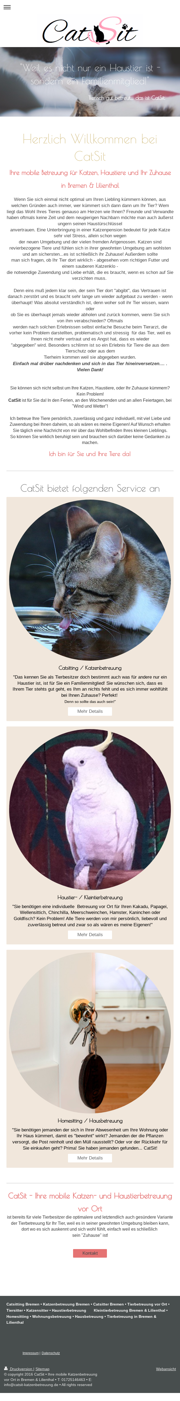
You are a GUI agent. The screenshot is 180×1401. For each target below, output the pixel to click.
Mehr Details (90, 711)
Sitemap (42, 1369)
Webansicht (166, 1369)
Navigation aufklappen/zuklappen (90, 7)
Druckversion (18, 1369)
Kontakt (90, 1253)
